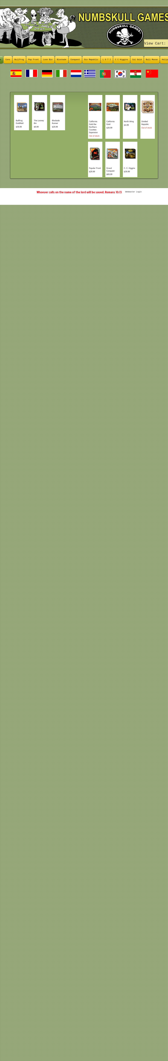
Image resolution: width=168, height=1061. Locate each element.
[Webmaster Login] (133, 191)
